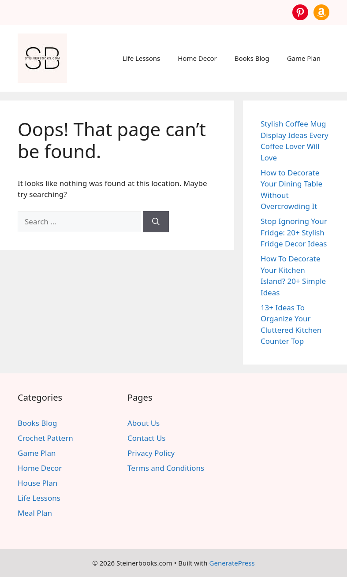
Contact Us (146, 438)
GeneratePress (232, 562)
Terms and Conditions (165, 468)
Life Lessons (141, 58)
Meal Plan (35, 513)
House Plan (37, 483)
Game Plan (304, 58)
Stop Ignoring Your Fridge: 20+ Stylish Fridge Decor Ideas (294, 232)
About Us (143, 423)
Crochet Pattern (45, 438)
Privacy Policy (151, 453)
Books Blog (252, 58)
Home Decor (197, 58)
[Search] (156, 221)
